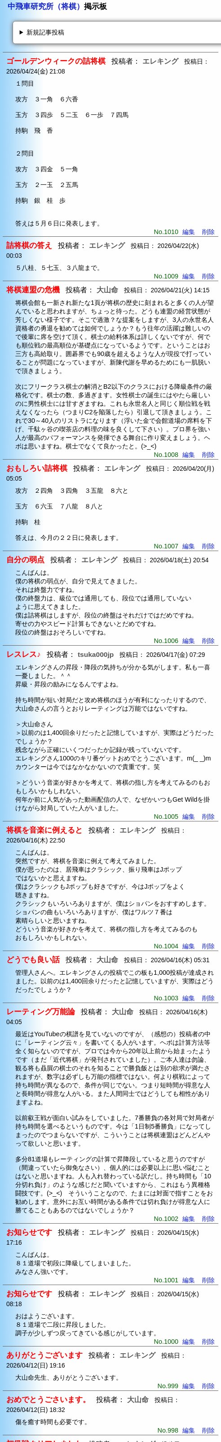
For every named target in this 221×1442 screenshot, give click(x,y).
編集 (188, 231)
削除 (208, 231)
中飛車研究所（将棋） (46, 6)
